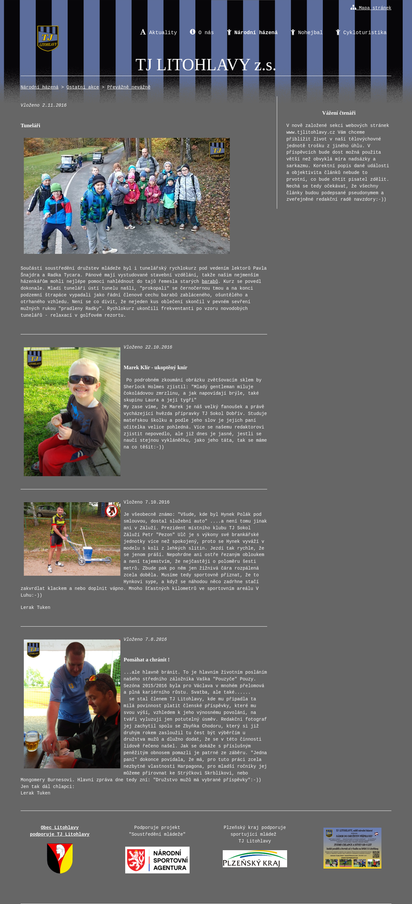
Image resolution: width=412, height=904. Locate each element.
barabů (210, 281)
